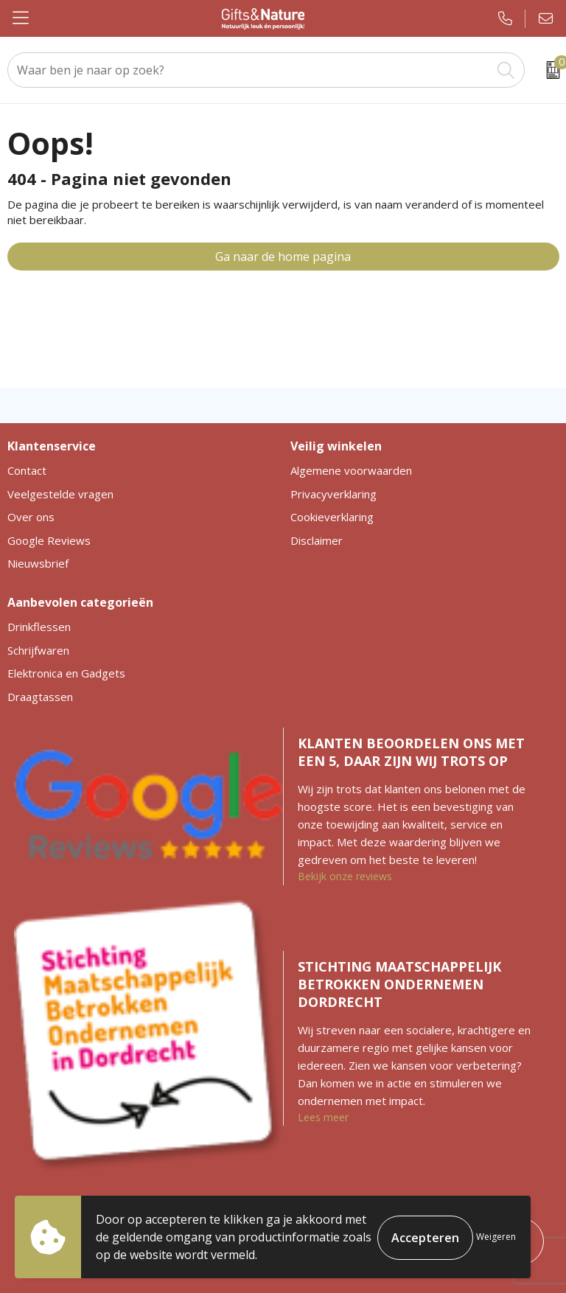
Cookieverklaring (332, 516)
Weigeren (496, 1236)
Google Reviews (49, 540)
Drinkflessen (39, 626)
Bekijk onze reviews (345, 876)
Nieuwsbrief (38, 563)
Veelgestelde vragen (60, 494)
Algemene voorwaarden (351, 470)
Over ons (31, 516)
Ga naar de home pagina (283, 256)
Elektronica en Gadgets (66, 673)
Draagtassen (40, 696)
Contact (26, 470)
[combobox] (250, 70)
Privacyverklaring (333, 494)
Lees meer (323, 1117)
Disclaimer (316, 540)
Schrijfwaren (38, 650)
